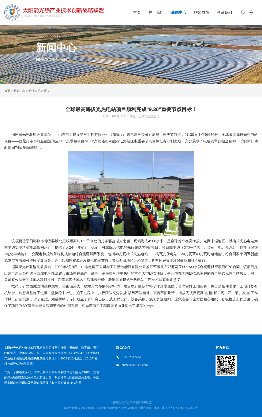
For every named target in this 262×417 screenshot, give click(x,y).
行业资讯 (35, 90)
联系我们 (224, 12)
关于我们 (156, 12)
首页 (137, 12)
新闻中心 (178, 12)
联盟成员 (201, 12)
